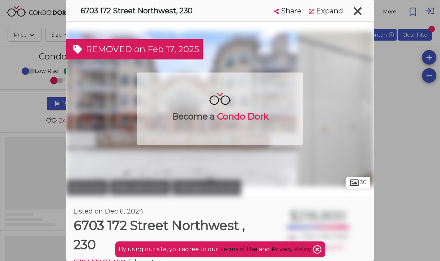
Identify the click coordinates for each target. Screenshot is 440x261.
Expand (326, 11)
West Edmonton (140, 188)
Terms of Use (238, 249)
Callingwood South (207, 188)
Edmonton (87, 188)
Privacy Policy (292, 249)
